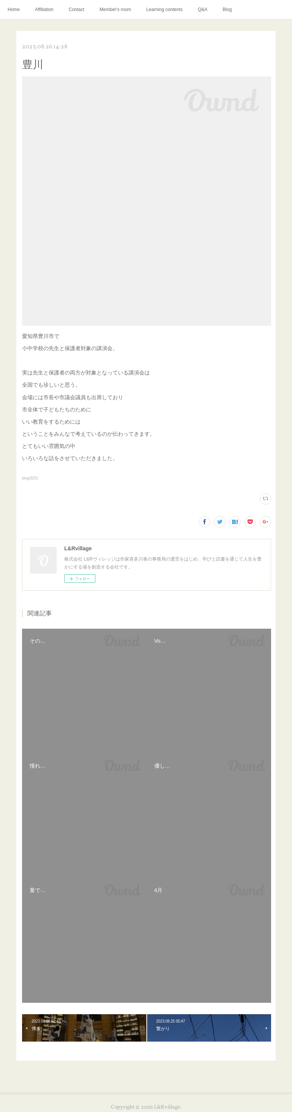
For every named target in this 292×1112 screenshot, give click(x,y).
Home (14, 9)
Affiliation (44, 9)
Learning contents (164, 9)
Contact (76, 9)
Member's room (115, 9)
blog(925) (30, 478)
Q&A (202, 9)
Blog (227, 9)
